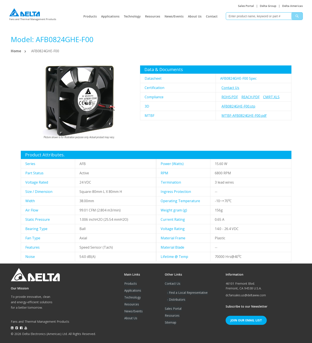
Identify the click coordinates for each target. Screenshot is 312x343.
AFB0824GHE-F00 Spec (238, 78)
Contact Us (230, 87)
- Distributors (176, 299)
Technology (132, 16)
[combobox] (264, 16)
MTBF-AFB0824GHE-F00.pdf (244, 115)
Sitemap (170, 322)
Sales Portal (246, 6)
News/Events (174, 16)
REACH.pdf (250, 97)
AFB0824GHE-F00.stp (238, 106)
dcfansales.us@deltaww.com (246, 295)
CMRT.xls (271, 97)
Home (16, 51)
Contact (212, 16)
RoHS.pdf (229, 97)
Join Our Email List (246, 320)
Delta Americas (292, 6)
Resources (152, 16)
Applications (110, 16)
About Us (195, 16)
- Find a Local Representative (187, 293)
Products (90, 16)
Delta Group (268, 6)
